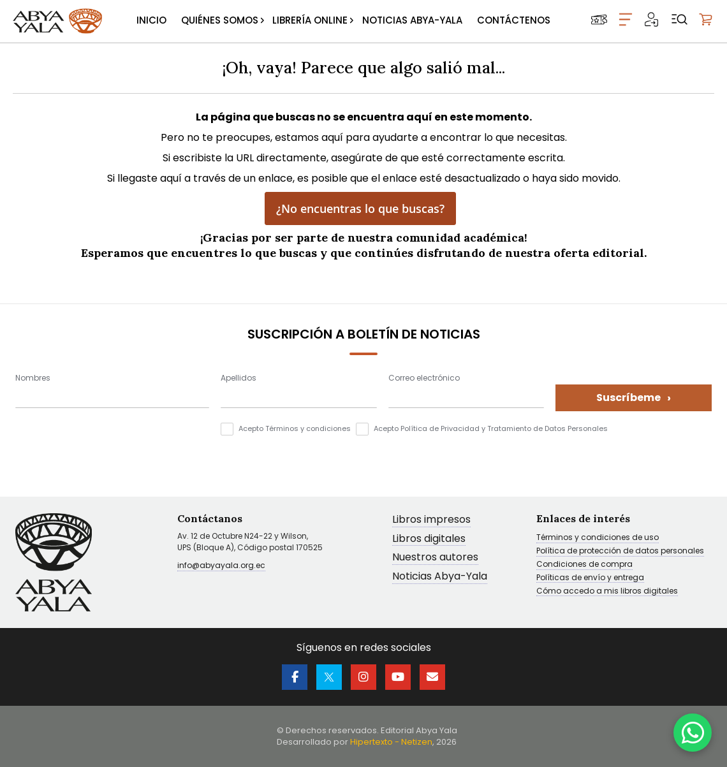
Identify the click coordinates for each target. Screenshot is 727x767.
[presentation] (112, 447)
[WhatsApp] (692, 732)
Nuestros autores (435, 557)
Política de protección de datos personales (620, 551)
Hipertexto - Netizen (391, 742)
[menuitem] (151, 21)
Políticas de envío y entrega (590, 578)
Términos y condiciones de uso (597, 537)
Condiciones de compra (584, 564)
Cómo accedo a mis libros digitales (607, 591)
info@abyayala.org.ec (221, 565)
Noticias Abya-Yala (439, 576)
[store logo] (57, 21)
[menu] (343, 21)
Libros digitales (429, 539)
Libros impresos (431, 520)
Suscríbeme (633, 397)
